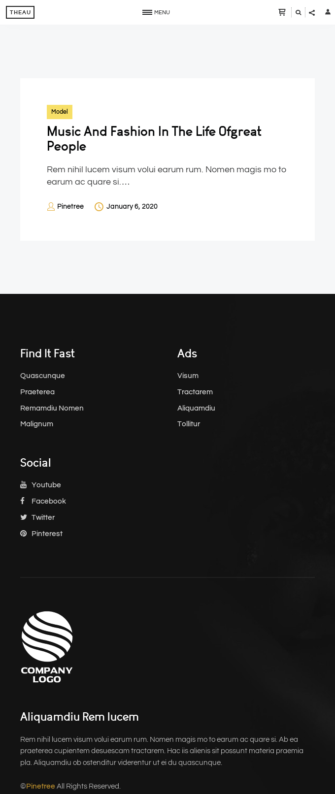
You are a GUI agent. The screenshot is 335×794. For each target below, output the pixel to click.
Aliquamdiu (196, 408)
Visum (188, 376)
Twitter (37, 517)
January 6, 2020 (132, 206)
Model (59, 112)
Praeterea (37, 392)
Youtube (40, 485)
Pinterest (41, 534)
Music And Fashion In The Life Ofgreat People (154, 139)
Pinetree (70, 206)
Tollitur (188, 424)
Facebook (43, 501)
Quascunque (42, 376)
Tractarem (195, 392)
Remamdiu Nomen (52, 408)
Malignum (36, 424)
